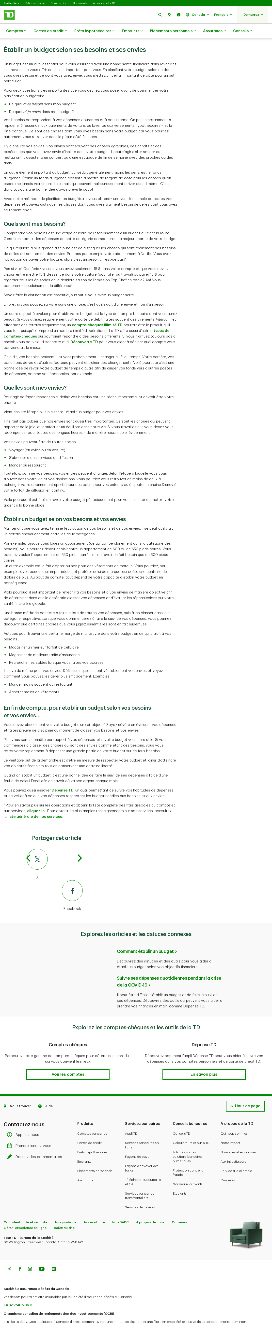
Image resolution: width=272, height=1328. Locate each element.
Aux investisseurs (233, 1149)
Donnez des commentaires (36, 1144)
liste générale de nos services (35, 804)
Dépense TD (63, 778)
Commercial (58, 3)
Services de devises (140, 1195)
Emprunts (132, 31)
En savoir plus (16, 1293)
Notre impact (230, 1130)
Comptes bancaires (92, 1121)
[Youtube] (42, 1257)
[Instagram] (30, 1257)
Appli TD (131, 1121)
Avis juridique (65, 1210)
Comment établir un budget (145, 939)
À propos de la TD (104, 3)
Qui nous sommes (234, 1121)
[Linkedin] (54, 1257)
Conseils (242, 31)
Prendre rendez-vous (30, 1133)
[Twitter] (55, 852)
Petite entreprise (35, 3)
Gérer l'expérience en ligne (25, 1215)
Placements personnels (173, 31)
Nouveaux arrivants (188, 1171)
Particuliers (11, 3)
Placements (80, 3)
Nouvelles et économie (238, 1140)
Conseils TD (181, 1121)
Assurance (214, 31)
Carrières (228, 1168)
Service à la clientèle (236, 1158)
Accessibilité (94, 1210)
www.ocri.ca (15, 1318)
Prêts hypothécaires (94, 31)
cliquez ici (36, 799)
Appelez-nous (24, 1122)
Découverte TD (84, 330)
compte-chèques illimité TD (97, 313)
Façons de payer (138, 1144)
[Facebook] (55, 883)
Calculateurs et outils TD (191, 1130)
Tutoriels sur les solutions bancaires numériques (188, 1144)
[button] (160, 14)
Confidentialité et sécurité (25, 1210)
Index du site (64, 1215)
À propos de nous (150, 1210)
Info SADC (120, 1210)
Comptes (16, 31)
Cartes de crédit (50, 31)
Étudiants (180, 1181)
